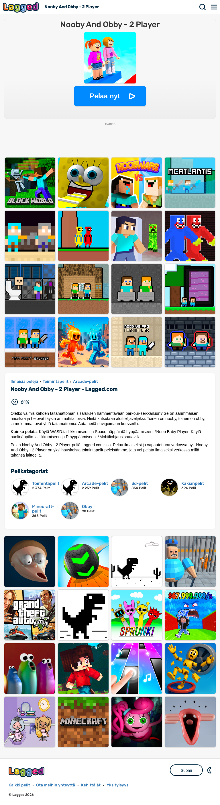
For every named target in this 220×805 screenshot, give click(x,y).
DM (210, 770)
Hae (203, 7)
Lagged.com (27, 771)
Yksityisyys (117, 785)
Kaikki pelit (19, 785)
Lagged (21, 7)
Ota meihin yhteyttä (55, 785)
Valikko (214, 7)
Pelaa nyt (105, 96)
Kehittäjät (91, 785)
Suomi (186, 770)
